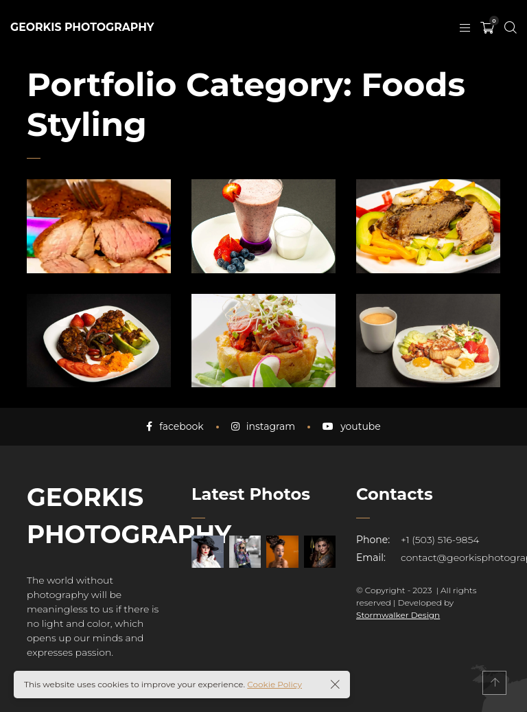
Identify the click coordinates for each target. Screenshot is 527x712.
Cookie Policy (274, 684)
